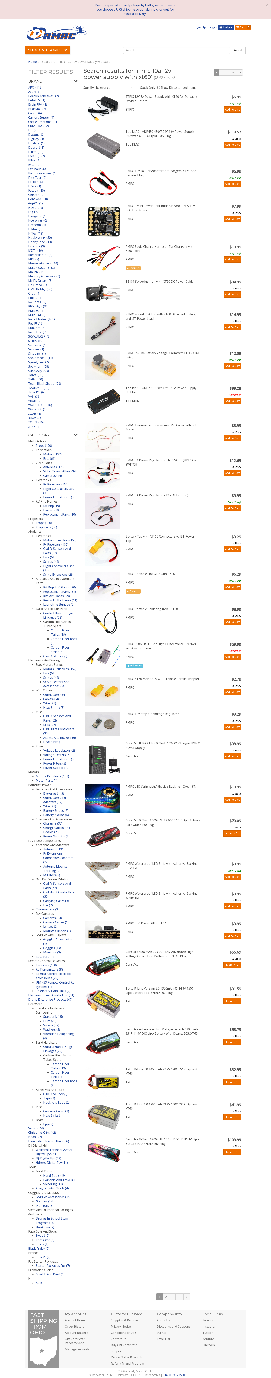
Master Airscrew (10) (43, 263)
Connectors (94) (54, 695)
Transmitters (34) (48, 909)
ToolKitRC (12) (38, 388)
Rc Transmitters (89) (50, 969)
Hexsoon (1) (37, 225)
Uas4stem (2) (45, 1227)
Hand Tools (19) (54, 1176)
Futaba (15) (36, 190)
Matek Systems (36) (42, 268)
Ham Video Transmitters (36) (48, 1141)
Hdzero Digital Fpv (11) (52, 1163)
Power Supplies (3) (56, 768)
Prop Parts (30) (46, 527)
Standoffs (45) (53, 1017)
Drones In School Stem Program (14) (52, 1220)
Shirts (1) (42, 1244)
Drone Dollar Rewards (126, 1357)
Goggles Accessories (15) (53, 1197)
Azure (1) (35, 92)
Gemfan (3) (36, 195)
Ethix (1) (34, 160)
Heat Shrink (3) (53, 708)
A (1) (39, 1283)
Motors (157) (52, 454)
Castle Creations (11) (43, 122)
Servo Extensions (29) (58, 574)
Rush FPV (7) (37, 332)
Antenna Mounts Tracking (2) (55, 868)
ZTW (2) (34, 427)
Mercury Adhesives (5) (44, 276)
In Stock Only (147, 88)
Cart (243, 27)
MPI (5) (33, 259)
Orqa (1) (34, 293)
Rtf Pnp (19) (51, 506)
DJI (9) (32, 130)
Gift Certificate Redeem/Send (75, 1341)
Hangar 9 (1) (37, 216)
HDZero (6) (36, 208)
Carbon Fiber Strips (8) (60, 649)
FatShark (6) (37, 169)
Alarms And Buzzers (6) (59, 738)
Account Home (75, 1320)
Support (117, 1351)
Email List (163, 1339)
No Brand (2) (37, 285)
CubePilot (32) (38, 126)
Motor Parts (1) (46, 780)
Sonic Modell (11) (40, 358)
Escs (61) (49, 459)
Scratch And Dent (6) (50, 1274)
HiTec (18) (35, 233)
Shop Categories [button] (47, 50)
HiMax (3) (35, 229)
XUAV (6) (34, 418)
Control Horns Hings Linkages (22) (58, 1049)
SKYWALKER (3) (39, 336)
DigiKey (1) (36, 139)
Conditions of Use (123, 1333)
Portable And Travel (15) (60, 1180)
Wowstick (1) (37, 409)
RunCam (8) (36, 328)
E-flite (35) (35, 152)
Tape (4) (49, 1098)
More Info (232, 833)
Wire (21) (49, 703)
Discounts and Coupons (173, 1326)
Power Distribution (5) (59, 497)
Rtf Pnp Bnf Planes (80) (59, 587)
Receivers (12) (45, 957)
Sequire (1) (36, 349)
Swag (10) (42, 1235)
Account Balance (76, 1333)
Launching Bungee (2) (58, 604)
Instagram (209, 1326)
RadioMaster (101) (41, 319)
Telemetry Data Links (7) (53, 991)
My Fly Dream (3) (40, 281)
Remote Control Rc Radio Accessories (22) (53, 976)
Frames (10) (51, 510)
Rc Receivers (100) (55, 484)
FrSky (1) (34, 186)
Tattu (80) (35, 379)
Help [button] (226, 27)
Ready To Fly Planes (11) (60, 600)
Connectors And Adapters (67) (54, 800)
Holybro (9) (36, 246)
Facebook (209, 1320)
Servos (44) (51, 562)
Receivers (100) (46, 965)
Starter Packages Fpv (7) (53, 1266)
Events (161, 1333)
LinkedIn (208, 1345)
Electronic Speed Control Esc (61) (51, 995)
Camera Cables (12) (56, 922)
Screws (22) (51, 1025)
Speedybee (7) (38, 362)
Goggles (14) (52, 948)
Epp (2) (48, 1124)
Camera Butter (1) (41, 117)
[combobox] (176, 50)
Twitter (207, 1333)
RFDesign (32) (38, 306)
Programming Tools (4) (52, 1188)
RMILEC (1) (36, 311)
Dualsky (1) (36, 143)
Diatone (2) (36, 134)
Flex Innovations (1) (42, 173)
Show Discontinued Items (179, 88)
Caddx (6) (35, 113)
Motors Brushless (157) (59, 540)
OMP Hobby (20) (40, 289)
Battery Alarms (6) (56, 815)
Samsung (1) (37, 345)
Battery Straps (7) (55, 811)
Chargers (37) (52, 823)
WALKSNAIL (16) (40, 405)
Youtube (208, 1339)
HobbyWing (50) (40, 237)
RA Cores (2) (37, 302)
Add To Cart (232, 109)
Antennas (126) (54, 467)
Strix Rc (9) (43, 1257)
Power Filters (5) (54, 763)
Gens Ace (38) (38, 199)
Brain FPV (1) (37, 104)
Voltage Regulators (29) (60, 750)
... (227, 72)
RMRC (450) (36, 315)
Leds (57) (49, 725)
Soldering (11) (53, 1184)
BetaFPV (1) (36, 100)
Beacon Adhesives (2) (43, 96)
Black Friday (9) (38, 1248)
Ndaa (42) (35, 1137)
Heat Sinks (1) (53, 742)
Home (32, 62)
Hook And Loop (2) (56, 1102)
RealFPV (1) (36, 323)
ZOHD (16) (36, 422)
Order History (74, 1326)
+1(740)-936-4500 (174, 1375)
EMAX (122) (36, 156)
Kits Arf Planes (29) (56, 596)
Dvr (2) (48, 905)
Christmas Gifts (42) (42, 1132)
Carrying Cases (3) (56, 901)
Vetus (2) (34, 401)
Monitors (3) (52, 952)
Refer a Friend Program (127, 1363)
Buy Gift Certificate (124, 1345)
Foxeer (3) (36, 182)
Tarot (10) (35, 375)
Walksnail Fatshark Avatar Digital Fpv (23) (54, 1152)
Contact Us (118, 1339)
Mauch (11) (36, 272)
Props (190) (44, 446)
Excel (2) (34, 165)
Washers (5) (51, 1029)
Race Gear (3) (45, 1240)
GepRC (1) (35, 203)
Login (213, 27)
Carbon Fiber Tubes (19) (60, 632)
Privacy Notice (121, 1326)
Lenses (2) (50, 926)
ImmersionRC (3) (40, 255)
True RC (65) (37, 392)
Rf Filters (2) (51, 875)
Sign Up (200, 27)
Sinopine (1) (37, 353)
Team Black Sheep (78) (44, 384)
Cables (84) (51, 699)
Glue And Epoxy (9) (56, 656)
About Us (163, 1320)
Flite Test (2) (37, 178)
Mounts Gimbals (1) (57, 931)
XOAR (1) (34, 414)
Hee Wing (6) (37, 220)
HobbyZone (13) (40, 242)
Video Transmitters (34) (60, 471)
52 (233, 72)
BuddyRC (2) (37, 109)
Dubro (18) (36, 147)
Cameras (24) (52, 476)
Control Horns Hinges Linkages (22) (58, 615)
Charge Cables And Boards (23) (56, 830)
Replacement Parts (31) (59, 592)
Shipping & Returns (124, 1320)
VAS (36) (34, 396)
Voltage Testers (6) (56, 755)
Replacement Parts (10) (59, 514)
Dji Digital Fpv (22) (48, 1158)
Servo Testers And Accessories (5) (56, 684)
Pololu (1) (35, 298)
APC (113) (35, 87)
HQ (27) (34, 212)
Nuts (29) (49, 1021)
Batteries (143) (53, 793)
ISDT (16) (35, 250)
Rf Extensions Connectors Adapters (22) (58, 857)
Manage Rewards (77, 1349)
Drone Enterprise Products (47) (50, 999)
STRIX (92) (35, 341)
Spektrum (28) (38, 366)
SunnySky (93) (38, 371)
